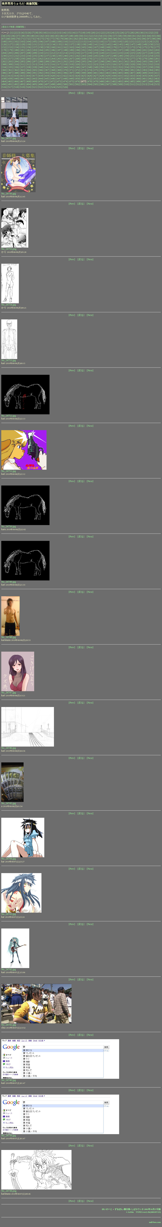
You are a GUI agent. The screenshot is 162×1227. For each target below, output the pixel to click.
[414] (16, 75)
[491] (10, 84)
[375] (96, 70)
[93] (129, 38)
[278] (138, 58)
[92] (124, 38)
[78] (57, 38)
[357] (144, 67)
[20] (93, 32)
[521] (34, 87)
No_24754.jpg (8, 304)
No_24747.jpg (8, 692)
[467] (22, 81)
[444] (41, 78)
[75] (42, 38)
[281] (157, 58)
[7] (33, 32)
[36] (13, 35)
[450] (77, 78)
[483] (120, 81)
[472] (53, 81)
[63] (144, 35)
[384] (151, 70)
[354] (126, 67)
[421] (59, 75)
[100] (4, 41)
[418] (41, 75)
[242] (77, 55)
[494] (28, 84)
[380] (126, 70)
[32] (151, 32)
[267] (71, 58)
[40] (32, 35)
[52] (91, 35)
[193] (96, 50)
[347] (83, 67)
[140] (89, 44)
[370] (65, 70)
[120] (125, 41)
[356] (138, 67)
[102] (16, 41)
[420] (53, 75)
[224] (126, 53)
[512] (138, 84)
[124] (150, 41)
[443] (34, 78)
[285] (22, 61)
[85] (91, 38)
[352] (114, 67)
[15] (69, 32)
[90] (115, 38)
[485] (132, 81)
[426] (89, 75)
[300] (114, 61)
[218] (89, 53)
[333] (157, 64)
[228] (150, 53)
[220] (102, 53)
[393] (47, 73)
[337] (22, 67)
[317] (59, 64)
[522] (41, 87)
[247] (108, 55)
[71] (23, 38)
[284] (16, 61)
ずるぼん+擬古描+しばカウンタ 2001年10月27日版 (138, 1209)
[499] (59, 84)
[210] (41, 53)
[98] (154, 38)
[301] (120, 61)
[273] (108, 58)
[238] (53, 55)
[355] (132, 67)
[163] (71, 47)
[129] (22, 44)
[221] (108, 53)
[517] (10, 87)
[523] (47, 87)
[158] (41, 47)
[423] (71, 75)
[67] (3, 38)
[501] (71, 84)
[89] (110, 38)
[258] (16, 58)
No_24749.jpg (8, 581)
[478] (89, 81)
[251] (132, 55)
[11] (49, 32)
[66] (158, 35)
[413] (10, 75)
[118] (113, 41)
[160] (53, 47)
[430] (114, 75)
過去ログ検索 (8, 27)
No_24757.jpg (8, 138)
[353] (120, 67)
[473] (59, 81)
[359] (157, 67)
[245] (96, 55)
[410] (151, 73)
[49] (76, 35)
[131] (34, 44)
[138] (77, 44)
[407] (132, 73)
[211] (47, 53)
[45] (57, 35)
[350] (102, 67)
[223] (120, 53)
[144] (114, 44)
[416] (28, 75)
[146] (126, 44)
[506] (102, 84)
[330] (138, 64)
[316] (53, 64)
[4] (22, 32)
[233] (22, 55)
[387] (10, 73)
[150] (151, 44)
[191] (83, 50)
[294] (77, 61)
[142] (102, 44)
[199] (132, 50)
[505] (96, 84)
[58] (120, 35)
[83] (81, 38)
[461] (144, 78)
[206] (16, 53)
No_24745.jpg (8, 803)
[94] (134, 38)
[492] (16, 84)
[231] (10, 55)
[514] (150, 84)
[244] (89, 55)
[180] (16, 50)
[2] (15, 32)
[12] (54, 32)
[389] (22, 73)
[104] (28, 41)
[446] (53, 78)
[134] (53, 44)
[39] (27, 35)
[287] (34, 61)
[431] (120, 75)
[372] (77, 70)
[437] (157, 75)
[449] (71, 78)
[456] (114, 78)
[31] (146, 32)
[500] (65, 84)
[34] (3, 35)
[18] (83, 32)
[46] (61, 35)
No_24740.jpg (8, 1080)
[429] (108, 75)
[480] (102, 81)
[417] (34, 75)
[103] (22, 41)
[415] (22, 75)
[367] (47, 70)
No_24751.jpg (8, 471)
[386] (4, 73)
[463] (157, 78)
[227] (144, 53)
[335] (10, 67)
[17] (78, 32)
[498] (53, 84)
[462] (151, 78)
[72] (27, 38)
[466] (16, 81)
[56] (110, 35)
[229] (157, 53)
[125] (156, 41)
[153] (10, 47)
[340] (41, 67)
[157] (34, 47)
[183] (34, 50)
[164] (77, 47)
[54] (100, 35)
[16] (74, 32)
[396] (65, 73)
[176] (151, 47)
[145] (120, 44)
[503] (83, 84)
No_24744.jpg (8, 858)
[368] (53, 70)
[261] (34, 58)
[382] (138, 70)
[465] (10, 81)
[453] (96, 78)
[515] (157, 84)
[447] (59, 78)
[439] (10, 78)
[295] (83, 61)
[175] (144, 47)
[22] (103, 32)
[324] (102, 64)
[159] (47, 47)
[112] (77, 41)
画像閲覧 (20, 27)
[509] (120, 84)
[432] (126, 75)
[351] (108, 67)
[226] (138, 53)
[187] (59, 50)
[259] (22, 58)
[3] (18, 32)
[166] (89, 47)
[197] (120, 50)
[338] (28, 67)
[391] (34, 73)
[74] (37, 38)
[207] (22, 53)
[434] (138, 75)
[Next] (90, 93)
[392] (41, 73)
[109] (59, 41)
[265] (59, 58)
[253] (144, 55)
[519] (22, 87)
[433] (132, 75)
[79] (61, 38)
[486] (138, 81)
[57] (115, 35)
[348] (89, 67)
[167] (96, 47)
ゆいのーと (107, 1209)
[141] (96, 44)
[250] (126, 55)
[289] (47, 61)
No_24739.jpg (8, 1135)
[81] (71, 38)
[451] (83, 78)
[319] (71, 64)
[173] (132, 47)
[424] (77, 75)
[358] (151, 67)
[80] (66, 38)
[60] (129, 35)
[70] (18, 38)
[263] (47, 58)
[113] (83, 41)
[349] (96, 67)
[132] (41, 44)
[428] (102, 75)
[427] (96, 75)
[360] (4, 70)
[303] (132, 61)
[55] (105, 35)
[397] (71, 73)
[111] (71, 41)
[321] (83, 64)
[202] (151, 50)
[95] (139, 38)
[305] (144, 61)
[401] (96, 73)
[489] (157, 81)
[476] (77, 81)
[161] (59, 47)
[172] (126, 47)
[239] (59, 55)
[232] (16, 55)
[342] (53, 67)
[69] (13, 38)
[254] (151, 55)
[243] (83, 55)
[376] (102, 70)
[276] (126, 58)
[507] (108, 84)
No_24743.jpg (8, 914)
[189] (71, 50)
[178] (4, 50)
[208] (28, 53)
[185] (47, 50)
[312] (28, 64)
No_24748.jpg (8, 637)
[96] (144, 38)
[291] (59, 61)
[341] (47, 67)
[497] (47, 84)
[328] (126, 64)
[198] (126, 50)
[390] (28, 73)
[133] (47, 44)
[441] (22, 78)
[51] (86, 35)
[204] (4, 53)
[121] (131, 41)
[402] (102, 73)
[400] (89, 73)
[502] (77, 84)
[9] (40, 32)
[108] (53, 41)
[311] (22, 64)
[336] (16, 67)
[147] (132, 44)
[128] (16, 44)
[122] (137, 41)
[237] (47, 55)
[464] (4, 81)
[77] (52, 38)
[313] (34, 64)
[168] (102, 47)
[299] (108, 61)
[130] (28, 44)
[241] (71, 55)
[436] (151, 75)
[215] (71, 53)
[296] (89, 61)
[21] (98, 32)
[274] (114, 58)
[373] (83, 70)
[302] (126, 61)
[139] (83, 44)
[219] (95, 53)
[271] (96, 58)
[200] (138, 50)
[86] (95, 38)
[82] (76, 38)
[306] (151, 61)
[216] (77, 53)
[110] (65, 41)
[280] (151, 58)
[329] (132, 64)
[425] (83, 75)
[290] (53, 61)
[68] (8, 38)
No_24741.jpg (8, 1024)
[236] (41, 55)
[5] (26, 32)
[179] (10, 50)
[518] (16, 87)
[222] (114, 53)
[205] (10, 53)
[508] (114, 84)
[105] (34, 41)
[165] (83, 47)
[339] (34, 67)
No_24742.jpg (8, 969)
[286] (28, 61)
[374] (89, 70)
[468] (28, 81)
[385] (157, 70)
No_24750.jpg (8, 526)
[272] (102, 58)
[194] (102, 50)
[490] (4, 84)
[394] (53, 73)
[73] (32, 38)
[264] (53, 58)
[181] (22, 50)
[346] (77, 67)
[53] (95, 35)
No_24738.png (8, 1191)
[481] (108, 81)
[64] (149, 35)
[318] (65, 64)
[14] (64, 32)
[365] (34, 70)
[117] (107, 41)
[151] (157, 44)
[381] (132, 70)
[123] (143, 41)
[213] (59, 53)
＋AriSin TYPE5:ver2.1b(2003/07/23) (143, 1212)
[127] (10, 44)
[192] (89, 50)
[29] (136, 32)
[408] (138, 73)
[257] (10, 58)
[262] (41, 58)
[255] (157, 55)
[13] (59, 32)
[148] (138, 44)
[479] (96, 81)
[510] (126, 84)
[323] (95, 64)
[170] (114, 47)
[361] (10, 70)
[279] (144, 58)
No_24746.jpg (8, 748)
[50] (81, 35)
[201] (144, 50)
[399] (83, 73)
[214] (65, 53)
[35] (8, 35)
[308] (4, 64)
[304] (138, 61)
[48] (71, 35)
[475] (71, 81)
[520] (28, 87)
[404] (114, 73)
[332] (150, 64)
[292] (65, 61)
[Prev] (72, 93)
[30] (141, 32)
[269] (83, 58)
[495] (34, 84)
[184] (41, 50)
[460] (138, 78)
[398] (77, 73)
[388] (16, 73)
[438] (4, 78)
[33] (156, 32)
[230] (4, 55)
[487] (144, 81)
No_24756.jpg (8, 193)
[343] (59, 67)
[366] (41, 70)
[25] (117, 32)
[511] (132, 84)
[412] (4, 75)
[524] (53, 87)
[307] (157, 61)
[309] (10, 64)
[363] (22, 70)
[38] (23, 35)
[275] (120, 58)
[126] (4, 44)
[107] (47, 41)
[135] (59, 44)
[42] (42, 35)
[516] (4, 87)
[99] (158, 38)
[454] (102, 78)
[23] (107, 32)
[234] (28, 55)
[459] (132, 78)
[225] (132, 53)
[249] (120, 55)
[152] (4, 47)
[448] (65, 78)
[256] (4, 58)
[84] (86, 38)
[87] (100, 38)
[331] (144, 64)
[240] (65, 55)
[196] (114, 50)
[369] (59, 70)
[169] (108, 47)
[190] (77, 50)
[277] (132, 58)
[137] (71, 44)
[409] (144, 73)
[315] (47, 64)
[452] (89, 78)
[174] (138, 47)
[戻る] (81, 93)
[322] (89, 64)
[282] (4, 61)
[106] (41, 41)
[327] (120, 64)
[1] (11, 32)
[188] (65, 50)
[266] (65, 58)
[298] (102, 61)
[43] (47, 35)
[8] (36, 32)
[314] (40, 64)
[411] (156, 73)
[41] (37, 35)
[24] (112, 32)
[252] (138, 55)
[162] (65, 47)
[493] (22, 84)
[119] (119, 41)
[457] (120, 78)
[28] (132, 32)
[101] (10, 41)
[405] (120, 73)
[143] (108, 44)
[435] (144, 75)
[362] (16, 70)
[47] (66, 35)
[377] (108, 70)
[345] (71, 67)
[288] (41, 61)
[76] (47, 38)
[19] (88, 32)
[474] (65, 81)
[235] (34, 55)
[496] (41, 84)
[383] (144, 70)
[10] (44, 32)
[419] (47, 75)
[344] (65, 67)
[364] (28, 70)
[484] (126, 81)
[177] (157, 47)
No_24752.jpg (8, 415)
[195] (108, 50)
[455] (108, 78)
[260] (28, 58)
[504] (89, 84)
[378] (114, 70)
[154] (16, 47)
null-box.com (155, 1222)
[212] (53, 53)
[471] (47, 81)
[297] (96, 61)
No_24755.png (8, 249)
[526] (65, 87)
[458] (126, 78)
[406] (126, 73)
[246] (102, 55)
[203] (157, 50)
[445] (47, 78)
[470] (41, 81)
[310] (16, 64)
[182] (28, 50)
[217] (83, 53)
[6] (29, 32)
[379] (120, 70)
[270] (89, 58)
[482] (114, 81)
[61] (134, 35)
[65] (154, 35)
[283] (10, 61)
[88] (105, 38)
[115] (95, 41)
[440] (16, 78)
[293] (71, 61)
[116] (101, 41)
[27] (127, 32)
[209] (34, 53)
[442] (28, 78)
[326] (114, 64)
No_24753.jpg (8, 360)
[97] (149, 38)
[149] (144, 44)
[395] (59, 73)
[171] (120, 47)
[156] (28, 47)
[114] (89, 41)
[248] (114, 55)
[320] (77, 64)
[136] (65, 44)
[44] (52, 35)
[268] (77, 58)
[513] (144, 84)
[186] (53, 50)
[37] (18, 35)
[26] (122, 32)
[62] (139, 35)
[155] (22, 47)
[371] (71, 70)
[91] (120, 38)
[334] (4, 67)
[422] (65, 75)
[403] (108, 73)
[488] (151, 81)
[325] (108, 64)
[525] (59, 87)
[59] (124, 35)
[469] (34, 81)
